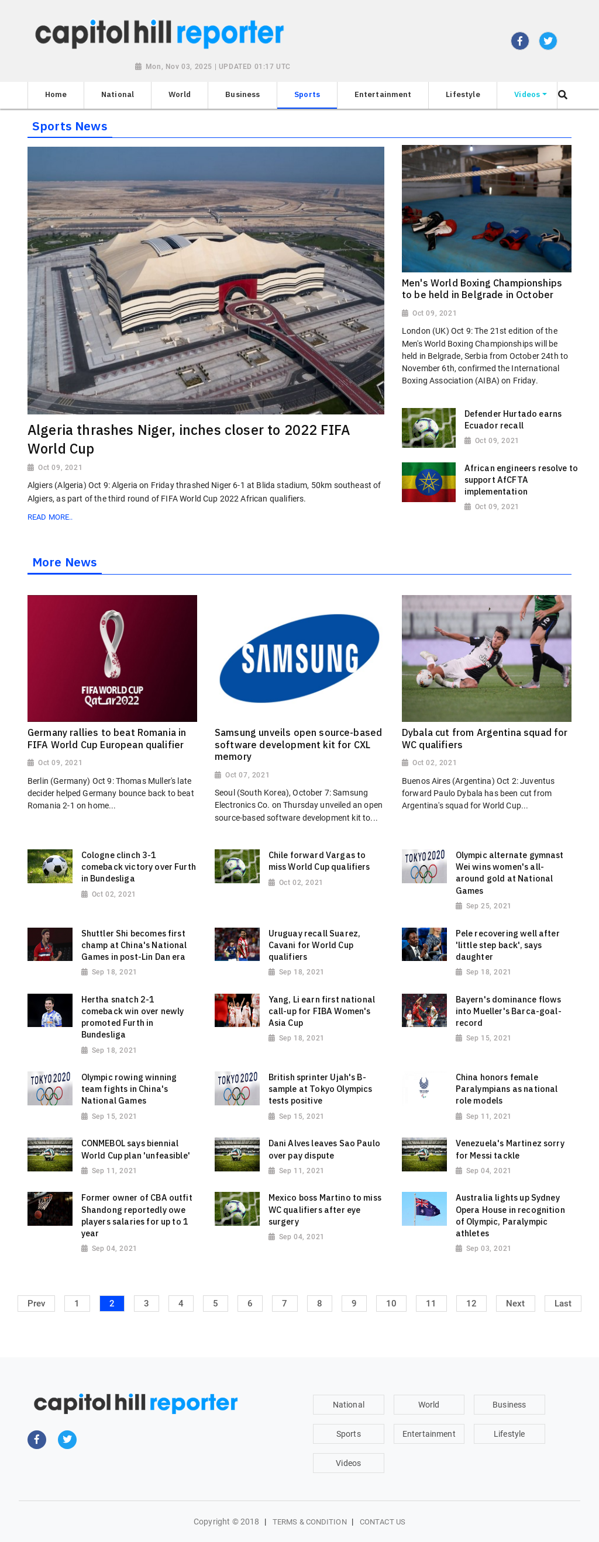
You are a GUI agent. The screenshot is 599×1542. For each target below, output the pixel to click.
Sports (348, 1434)
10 (391, 1303)
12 (471, 1303)
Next (515, 1303)
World (429, 1404)
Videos (348, 1463)
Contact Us (382, 1521)
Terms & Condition (310, 1521)
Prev (36, 1303)
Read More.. (50, 517)
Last (563, 1303)
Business (509, 1404)
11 (431, 1303)
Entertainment (429, 1434)
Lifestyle (509, 1434)
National (348, 1404)
